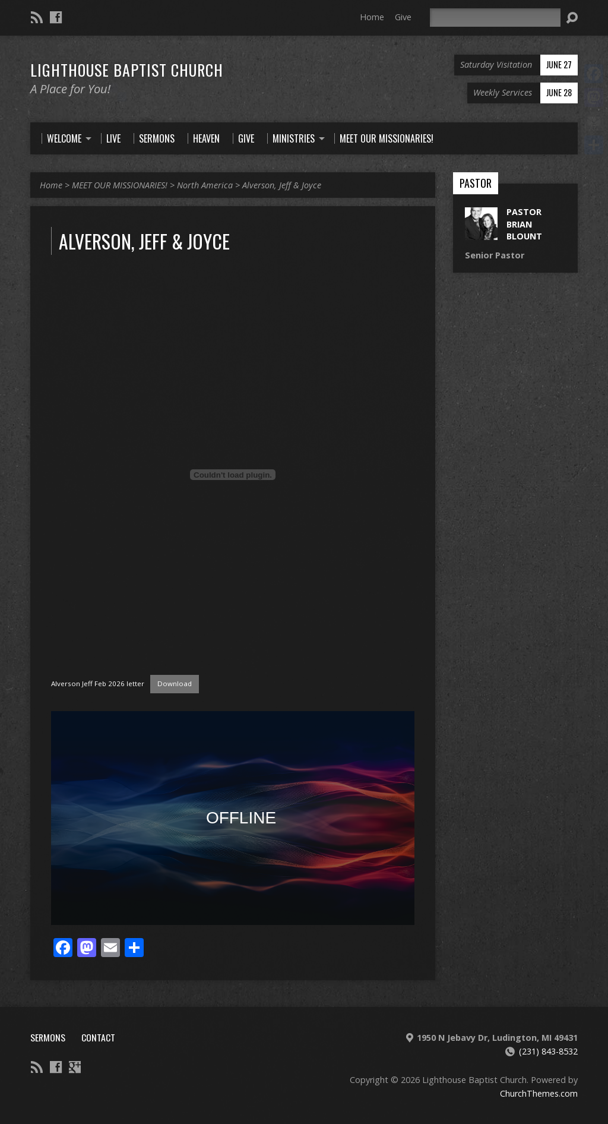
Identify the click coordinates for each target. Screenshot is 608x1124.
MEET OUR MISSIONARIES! (119, 185)
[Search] (495, 17)
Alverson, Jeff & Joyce (281, 185)
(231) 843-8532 (548, 1051)
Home (372, 17)
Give (403, 17)
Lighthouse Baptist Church (126, 69)
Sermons (47, 1037)
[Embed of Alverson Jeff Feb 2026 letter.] (232, 474)
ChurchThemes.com (539, 1093)
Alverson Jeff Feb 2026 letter (97, 683)
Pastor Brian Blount (524, 223)
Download (174, 683)
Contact (98, 1037)
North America (205, 185)
